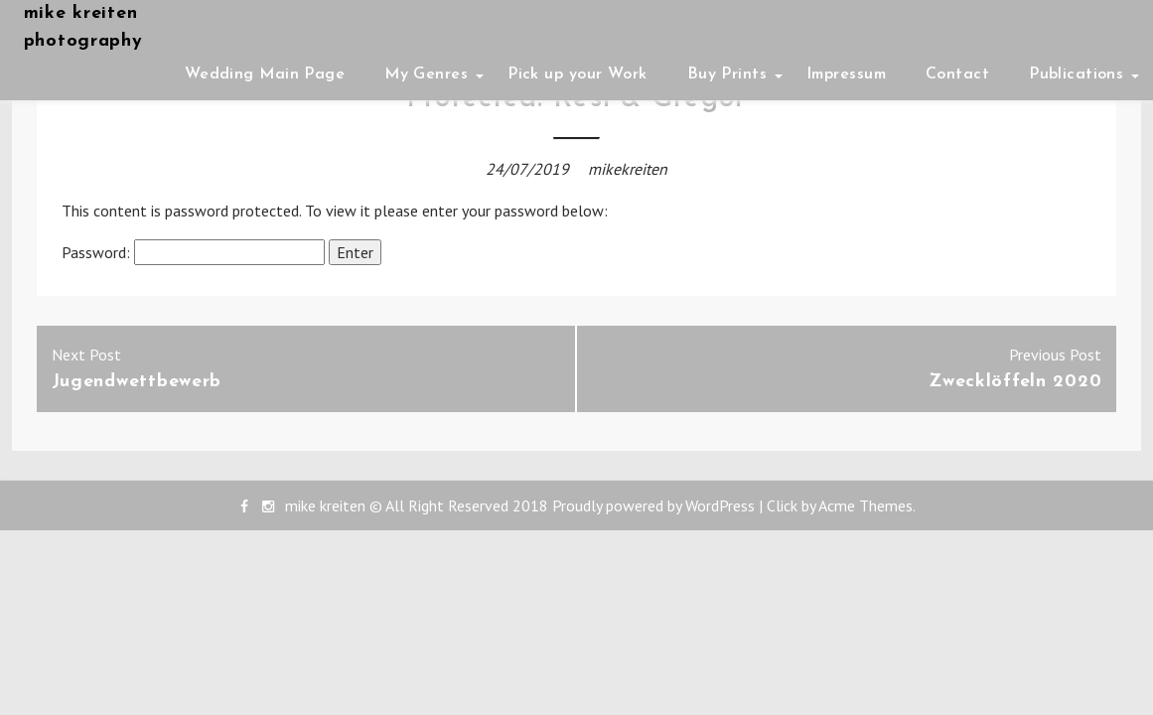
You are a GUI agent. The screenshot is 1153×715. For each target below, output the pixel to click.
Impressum (846, 74)
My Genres (426, 74)
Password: (193, 252)
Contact (957, 74)
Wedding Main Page (265, 74)
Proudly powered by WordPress (653, 505)
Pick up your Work (577, 74)
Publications (1076, 74)
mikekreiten (627, 169)
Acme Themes (865, 505)
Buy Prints (727, 74)
